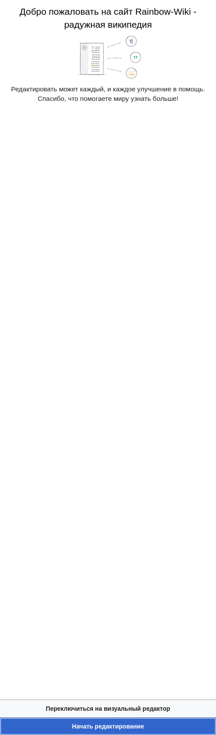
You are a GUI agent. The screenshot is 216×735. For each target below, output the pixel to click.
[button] (108, 708)
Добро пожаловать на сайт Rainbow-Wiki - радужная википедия (107, 17)
